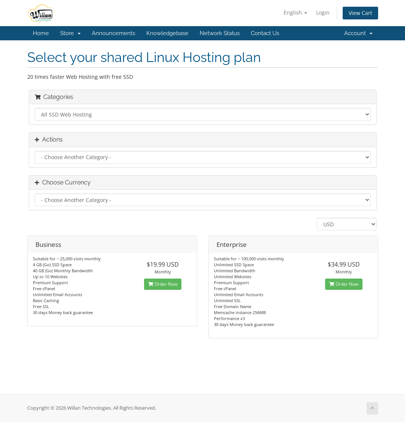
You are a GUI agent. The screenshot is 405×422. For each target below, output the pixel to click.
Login (323, 12)
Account (358, 33)
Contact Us (265, 33)
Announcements (113, 33)
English (295, 12)
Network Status (220, 33)
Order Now (162, 284)
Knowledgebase (167, 33)
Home (41, 33)
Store (70, 33)
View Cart (360, 12)
